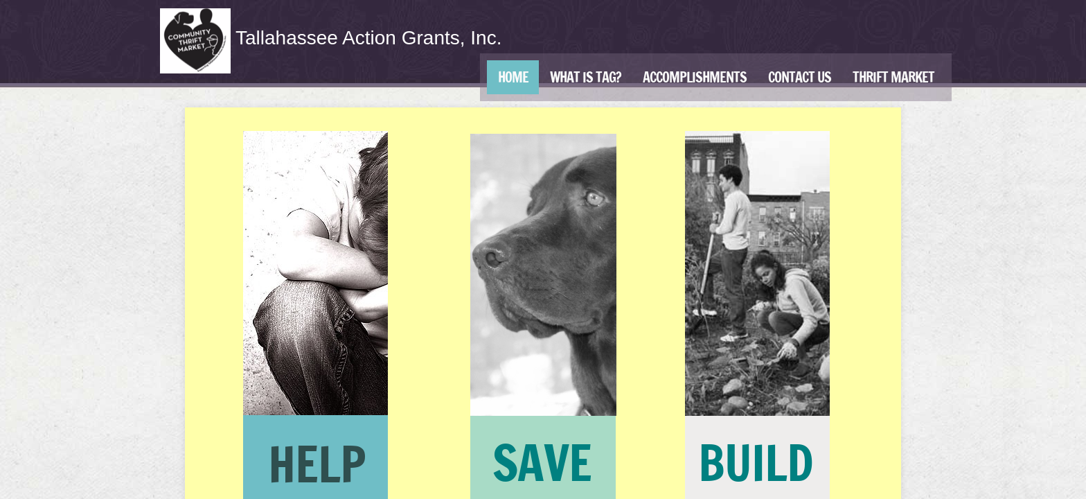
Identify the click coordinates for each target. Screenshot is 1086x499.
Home (513, 77)
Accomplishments (695, 77)
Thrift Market (893, 77)
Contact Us (799, 77)
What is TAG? (585, 77)
